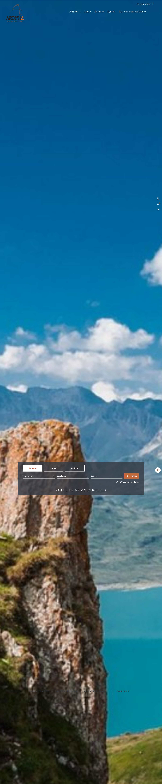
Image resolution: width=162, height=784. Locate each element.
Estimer (75, 468)
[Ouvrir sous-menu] (80, 11)
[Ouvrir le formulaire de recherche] (131, 476)
